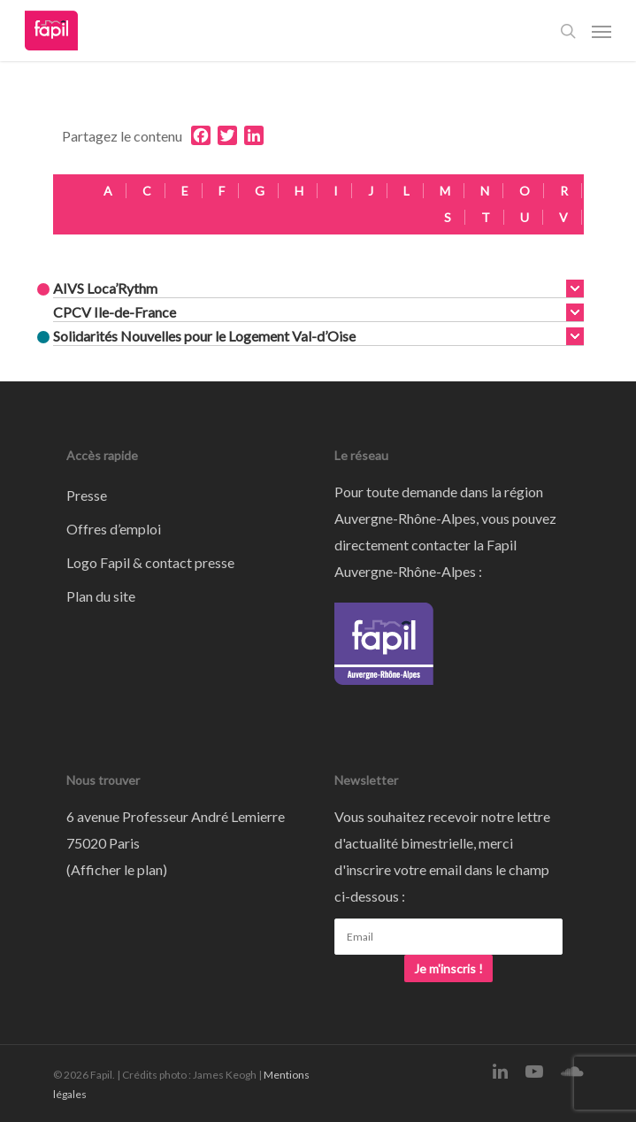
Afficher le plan (117, 869)
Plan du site (100, 596)
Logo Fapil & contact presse (150, 562)
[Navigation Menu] (601, 31)
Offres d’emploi (113, 528)
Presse (86, 495)
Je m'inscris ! (448, 968)
